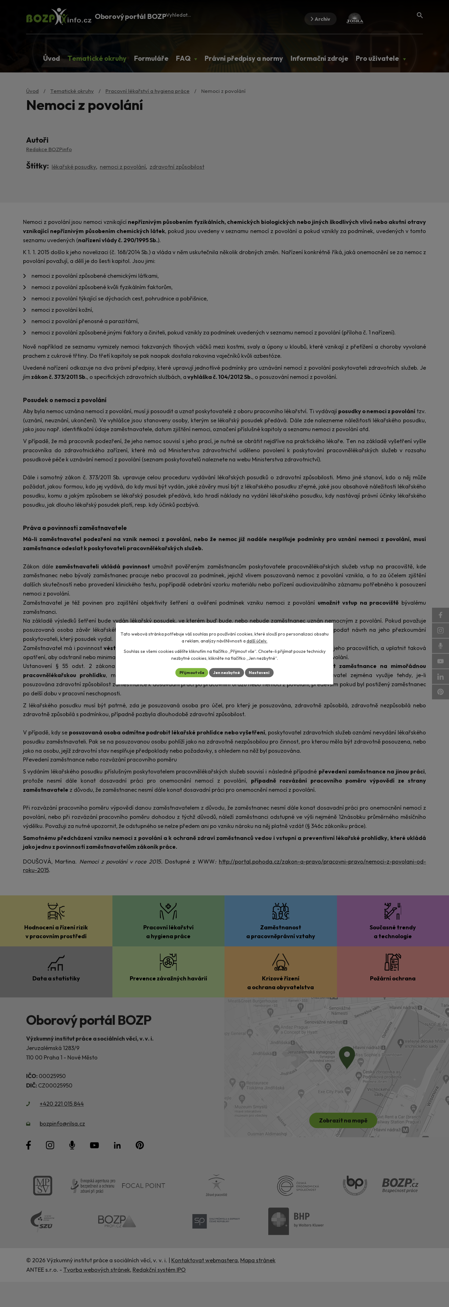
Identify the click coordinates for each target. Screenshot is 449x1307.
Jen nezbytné (227, 672)
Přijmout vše (188, 672)
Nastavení (262, 672)
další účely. (257, 640)
